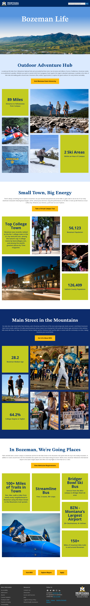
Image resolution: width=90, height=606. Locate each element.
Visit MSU (29, 572)
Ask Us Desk (56, 596)
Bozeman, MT (57, 593)
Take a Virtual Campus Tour (45, 209)
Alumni (3, 595)
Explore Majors (46, 572)
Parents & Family (6, 602)
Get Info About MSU (45, 338)
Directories (27, 592)
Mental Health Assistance (31, 602)
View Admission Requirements (45, 465)
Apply (62, 572)
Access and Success (29, 595)
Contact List (27, 590)
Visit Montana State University (45, 81)
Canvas (53, 600)
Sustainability (4, 604)
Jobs (25, 597)
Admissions (4, 592)
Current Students (6, 597)
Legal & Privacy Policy (30, 600)
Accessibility (4, 590)
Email (47, 600)
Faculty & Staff (5, 600)
